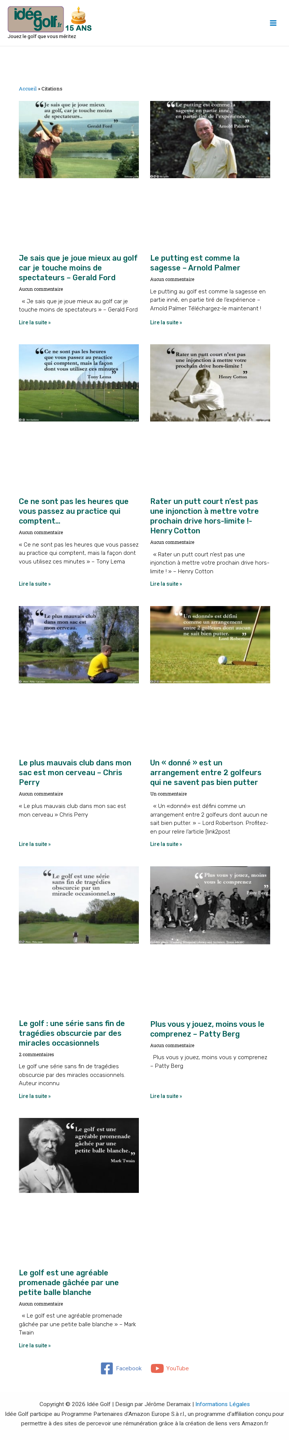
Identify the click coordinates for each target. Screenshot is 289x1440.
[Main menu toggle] (273, 23)
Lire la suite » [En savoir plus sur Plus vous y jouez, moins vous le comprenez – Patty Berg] (166, 1096)
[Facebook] (120, 1368)
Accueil (28, 88)
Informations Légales (222, 1404)
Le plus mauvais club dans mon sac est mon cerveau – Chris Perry (75, 772)
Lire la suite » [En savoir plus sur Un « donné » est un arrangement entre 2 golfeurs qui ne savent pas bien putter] (166, 844)
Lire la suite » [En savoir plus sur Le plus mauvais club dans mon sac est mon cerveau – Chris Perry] (35, 844)
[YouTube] (170, 1368)
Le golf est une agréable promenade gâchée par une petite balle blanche (69, 1282)
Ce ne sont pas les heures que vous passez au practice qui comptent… (74, 511)
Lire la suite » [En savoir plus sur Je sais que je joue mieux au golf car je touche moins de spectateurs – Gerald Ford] (35, 322)
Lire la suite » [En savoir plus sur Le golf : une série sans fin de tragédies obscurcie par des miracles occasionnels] (35, 1096)
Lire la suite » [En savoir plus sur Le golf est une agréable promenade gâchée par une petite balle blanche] (35, 1345)
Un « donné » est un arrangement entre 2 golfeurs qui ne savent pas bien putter (206, 772)
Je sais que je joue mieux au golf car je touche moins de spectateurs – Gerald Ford (78, 267)
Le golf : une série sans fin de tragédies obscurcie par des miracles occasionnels (72, 1033)
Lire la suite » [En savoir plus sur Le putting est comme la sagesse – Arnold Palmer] (166, 322)
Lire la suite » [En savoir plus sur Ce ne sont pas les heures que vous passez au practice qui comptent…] (35, 584)
